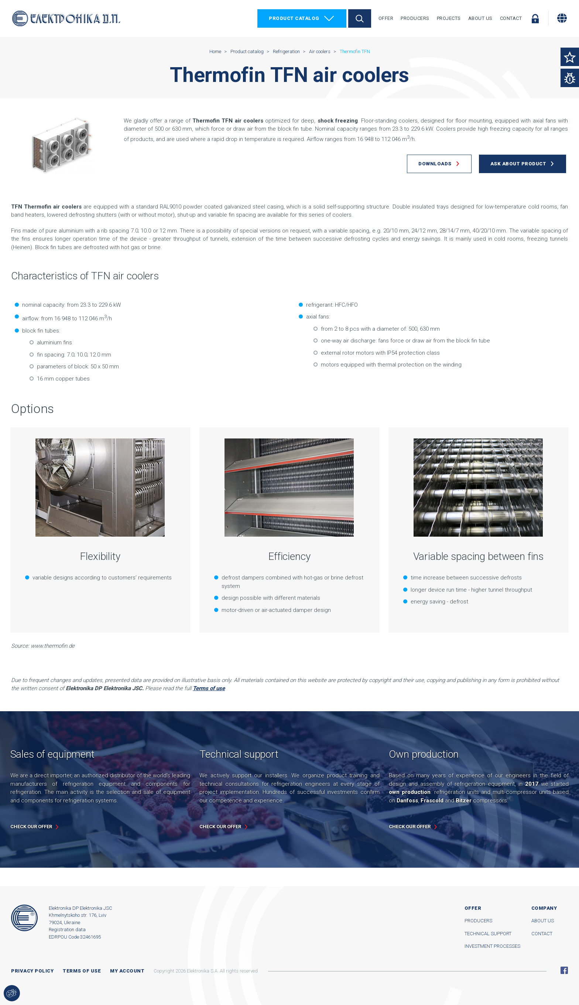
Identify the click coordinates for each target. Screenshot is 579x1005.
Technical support (488, 933)
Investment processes (492, 946)
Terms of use (82, 971)
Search (359, 18)
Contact (511, 18)
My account (127, 971)
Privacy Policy (32, 971)
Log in (535, 18)
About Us (480, 18)
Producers (415, 18)
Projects (449, 18)
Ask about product (518, 163)
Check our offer (31, 826)
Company (544, 908)
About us (542, 920)
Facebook (564, 970)
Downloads (435, 163)
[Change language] (562, 18)
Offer (386, 18)
